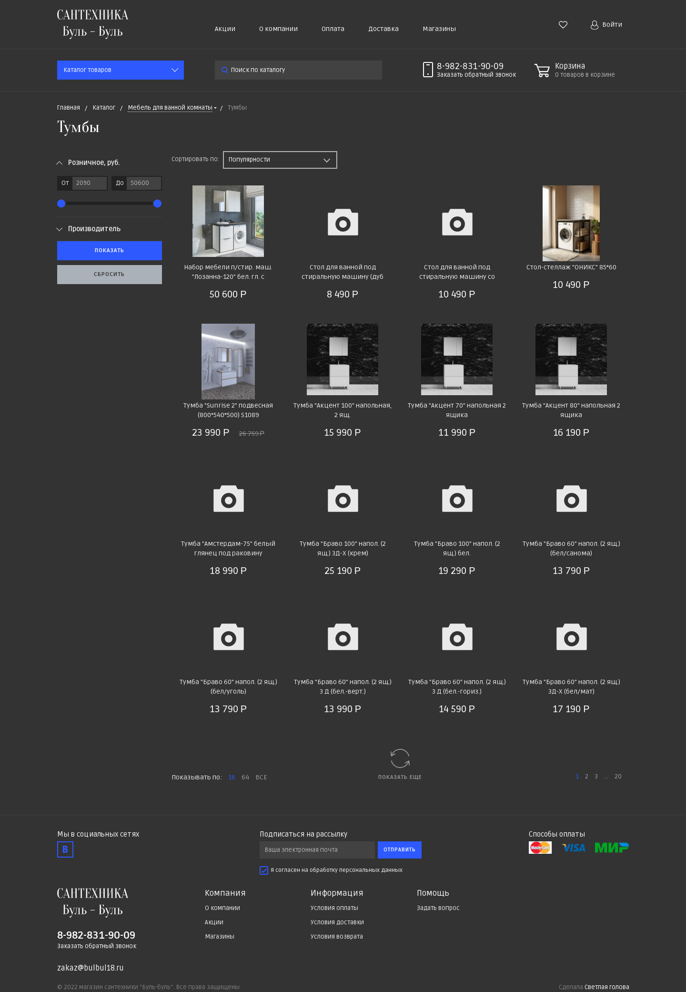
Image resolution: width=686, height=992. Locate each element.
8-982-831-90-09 (470, 66)
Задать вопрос (438, 908)
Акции (225, 29)
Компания (225, 893)
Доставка (383, 29)
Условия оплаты (334, 908)
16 (231, 777)
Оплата (333, 29)
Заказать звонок (476, 75)
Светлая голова (607, 987)
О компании (278, 29)
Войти (606, 25)
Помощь (433, 893)
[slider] (61, 203)
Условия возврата (337, 937)
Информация (337, 893)
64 (245, 777)
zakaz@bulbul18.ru (90, 968)
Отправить (399, 850)
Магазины (439, 29)
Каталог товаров (87, 70)
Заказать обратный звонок (96, 946)
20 (618, 776)
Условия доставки (337, 922)
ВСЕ (261, 777)
